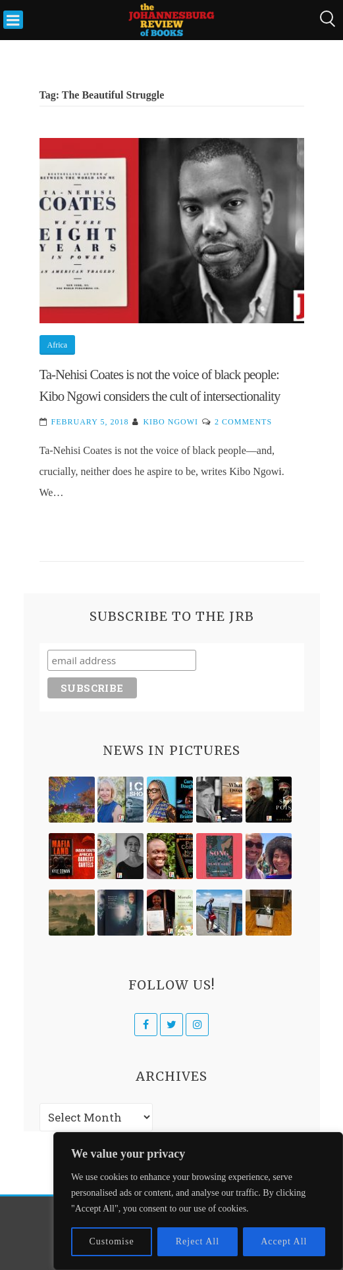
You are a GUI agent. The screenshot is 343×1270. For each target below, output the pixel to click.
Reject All (197, 1241)
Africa (57, 345)
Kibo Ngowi (170, 421)
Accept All (284, 1241)
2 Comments (243, 421)
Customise (112, 1241)
